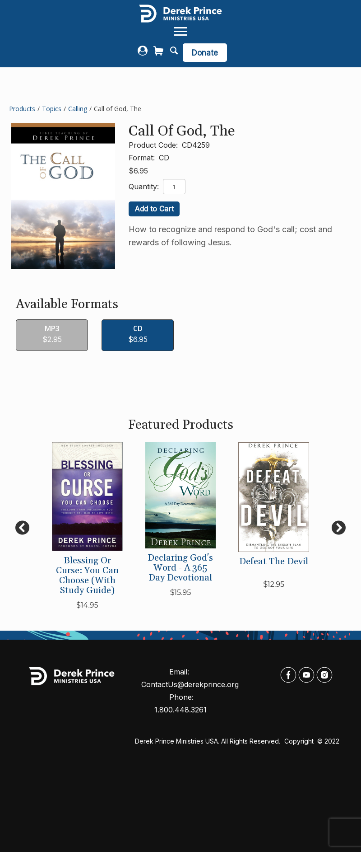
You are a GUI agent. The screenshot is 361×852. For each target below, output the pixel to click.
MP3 (52, 328)
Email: (180, 671)
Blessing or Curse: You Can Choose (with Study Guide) (87, 575)
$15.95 (180, 592)
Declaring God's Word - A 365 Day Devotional (180, 568)
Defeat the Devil (273, 561)
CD (164, 157)
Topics (51, 108)
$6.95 (138, 170)
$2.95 (52, 339)
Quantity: (145, 186)
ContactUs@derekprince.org (190, 684)
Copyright (299, 741)
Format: (143, 157)
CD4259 (196, 145)
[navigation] (180, 32)
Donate (205, 52)
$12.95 (273, 584)
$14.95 (87, 605)
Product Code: (154, 145)
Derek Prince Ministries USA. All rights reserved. (207, 741)
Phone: (182, 697)
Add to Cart (154, 208)
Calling (77, 108)
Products (22, 108)
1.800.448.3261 (180, 709)
